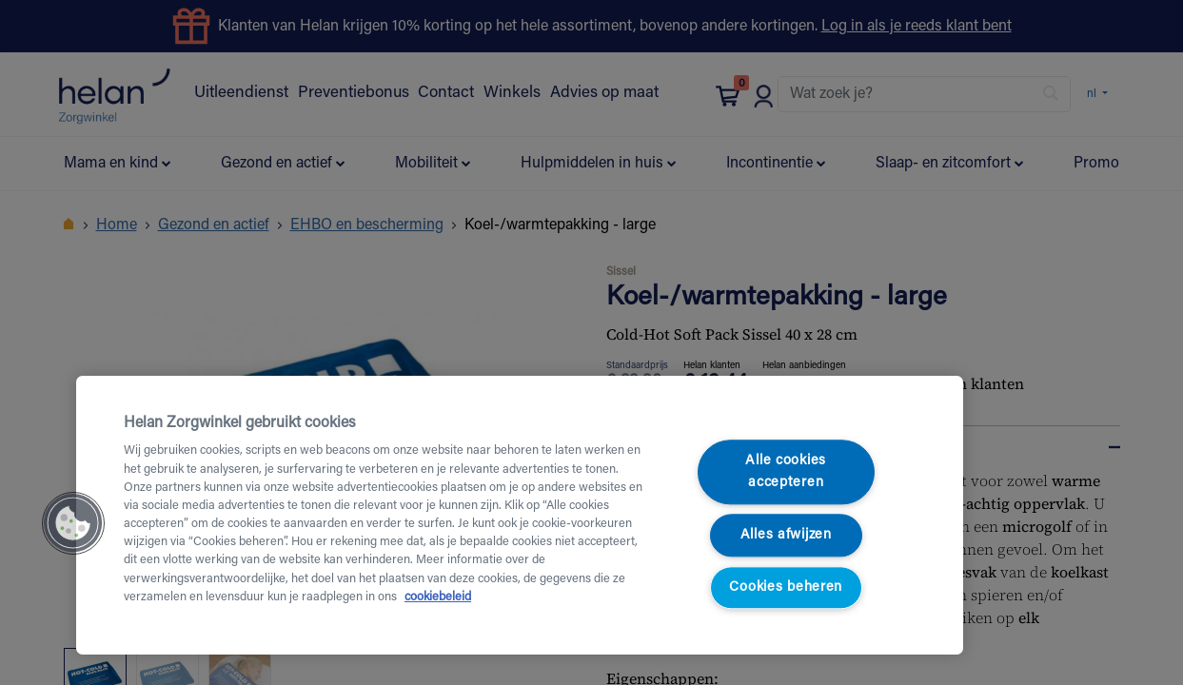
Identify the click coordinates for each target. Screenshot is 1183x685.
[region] (519, 515)
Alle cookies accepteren (785, 473)
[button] (73, 523)
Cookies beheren (785, 587)
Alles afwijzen (786, 535)
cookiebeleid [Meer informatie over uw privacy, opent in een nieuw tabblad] (437, 597)
